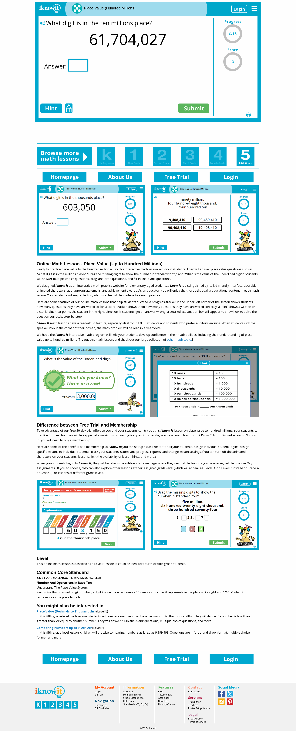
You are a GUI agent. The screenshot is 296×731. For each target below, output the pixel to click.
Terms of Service (197, 721)
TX (146, 704)
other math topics (179, 339)
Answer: (66, 65)
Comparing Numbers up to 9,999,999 (64, 628)
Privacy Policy (195, 718)
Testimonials (165, 694)
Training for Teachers (194, 703)
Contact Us (194, 691)
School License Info (133, 697)
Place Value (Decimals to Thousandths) (66, 611)
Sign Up (99, 694)
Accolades (163, 697)
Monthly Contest (167, 704)
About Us (128, 691)
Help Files (128, 701)
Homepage (101, 705)
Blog (160, 691)
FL (142, 704)
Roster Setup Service (199, 708)
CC (137, 704)
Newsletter (164, 701)
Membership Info (132, 694)
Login (239, 9)
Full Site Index (102, 708)
